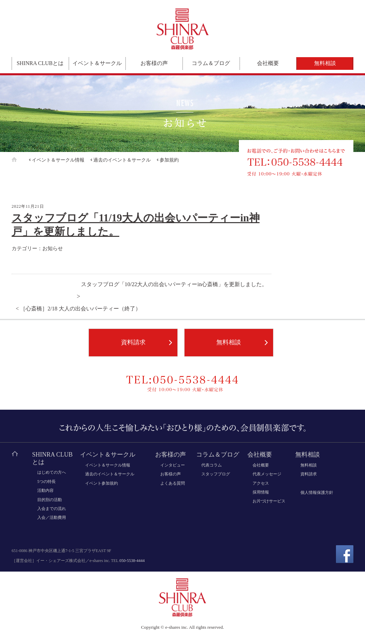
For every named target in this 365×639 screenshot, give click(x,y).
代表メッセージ (267, 474)
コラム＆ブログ (211, 63)
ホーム (20, 159)
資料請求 (133, 342)
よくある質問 (172, 483)
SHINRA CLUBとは (40, 63)
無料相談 (325, 63)
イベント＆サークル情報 (58, 160)
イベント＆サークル (97, 63)
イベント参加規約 (101, 483)
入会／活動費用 (51, 517)
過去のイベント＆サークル (122, 160)
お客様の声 (154, 63)
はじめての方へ (51, 472)
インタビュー (172, 465)
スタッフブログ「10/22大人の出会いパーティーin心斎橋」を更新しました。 (174, 284)
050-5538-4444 (132, 560)
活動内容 (45, 490)
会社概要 (268, 63)
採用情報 (261, 492)
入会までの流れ (51, 508)
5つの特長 (46, 481)
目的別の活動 (49, 499)
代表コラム (211, 465)
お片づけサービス (269, 501)
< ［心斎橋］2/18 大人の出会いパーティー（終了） (78, 309)
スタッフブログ (215, 474)
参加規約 (169, 160)
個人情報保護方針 (316, 492)
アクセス (261, 483)
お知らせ (52, 248)
